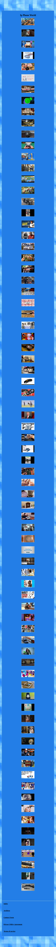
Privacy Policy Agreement (13, 924)
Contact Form (9, 917)
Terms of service (9, 931)
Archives (7, 910)
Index (6, 904)
